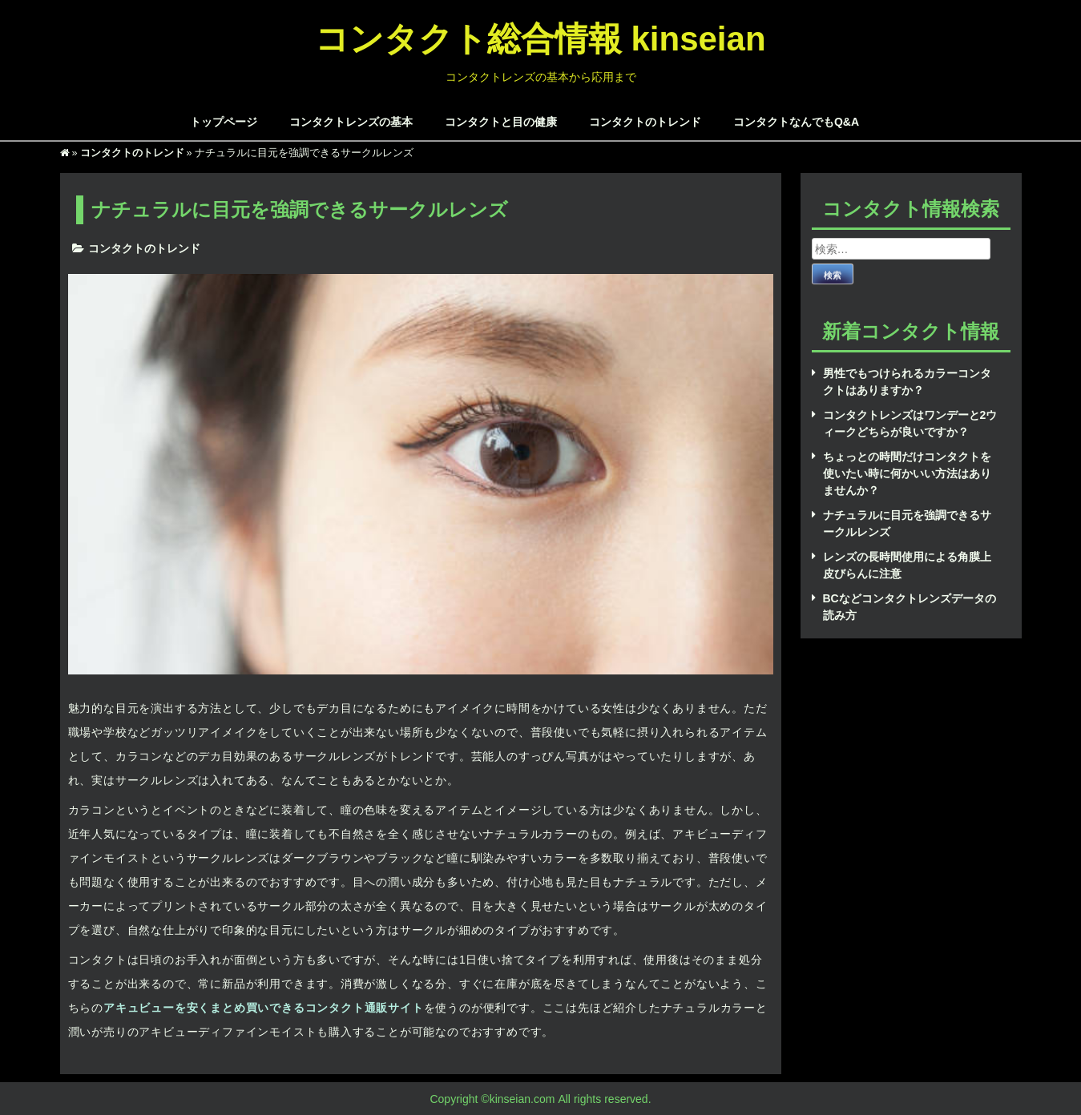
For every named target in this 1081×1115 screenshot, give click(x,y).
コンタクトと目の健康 (501, 121)
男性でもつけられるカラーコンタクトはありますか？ (907, 381)
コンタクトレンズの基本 (351, 121)
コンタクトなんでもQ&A (796, 121)
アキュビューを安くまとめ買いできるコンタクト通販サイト (263, 1007)
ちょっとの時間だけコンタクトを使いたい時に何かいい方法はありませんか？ (907, 473)
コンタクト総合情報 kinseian (540, 37)
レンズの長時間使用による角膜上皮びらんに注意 (907, 565)
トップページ (223, 121)
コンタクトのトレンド (645, 121)
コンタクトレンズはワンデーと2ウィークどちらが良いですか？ (910, 423)
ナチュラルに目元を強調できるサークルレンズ (907, 523)
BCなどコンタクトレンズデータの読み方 (909, 606)
